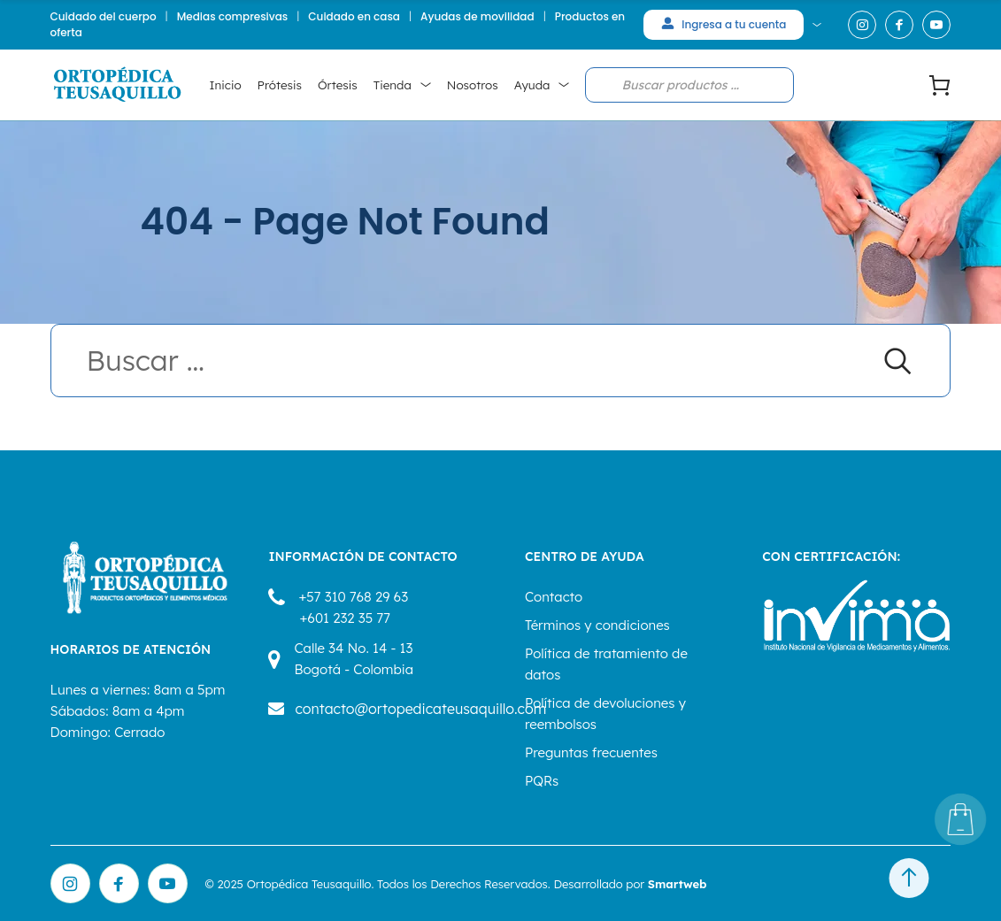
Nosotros (472, 84)
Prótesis (280, 84)
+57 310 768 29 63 (353, 596)
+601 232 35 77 (344, 618)
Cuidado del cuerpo (103, 16)
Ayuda (532, 84)
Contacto (553, 596)
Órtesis (338, 84)
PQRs (541, 780)
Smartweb (677, 884)
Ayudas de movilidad (477, 16)
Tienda (392, 84)
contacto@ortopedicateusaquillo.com (420, 709)
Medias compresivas (232, 16)
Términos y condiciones (597, 625)
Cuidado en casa (354, 16)
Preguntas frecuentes (591, 752)
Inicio (226, 84)
